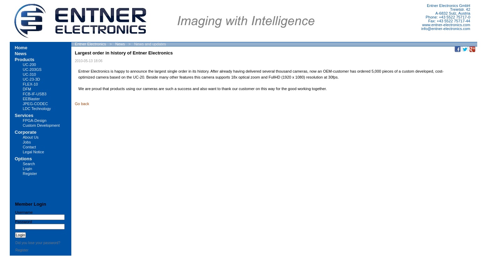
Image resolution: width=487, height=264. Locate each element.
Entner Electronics (90, 44)
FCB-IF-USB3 (34, 94)
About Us (30, 137)
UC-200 (29, 65)
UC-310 (29, 74)
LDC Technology (37, 109)
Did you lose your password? (37, 243)
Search (29, 164)
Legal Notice (33, 152)
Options (23, 158)
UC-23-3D (31, 79)
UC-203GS (32, 69)
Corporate (25, 132)
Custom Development (41, 125)
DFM (27, 89)
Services (24, 115)
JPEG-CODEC (35, 104)
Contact (29, 147)
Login (27, 169)
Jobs (27, 142)
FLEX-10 (30, 84)
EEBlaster (31, 99)
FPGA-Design (34, 120)
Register (30, 173)
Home (21, 47)
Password (23, 222)
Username (24, 212)
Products (24, 59)
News (120, 44)
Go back (82, 104)
